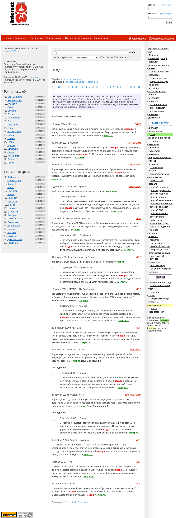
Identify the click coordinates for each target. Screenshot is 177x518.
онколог (152, 170)
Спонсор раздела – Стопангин (160, 277)
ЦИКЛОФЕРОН (15, 218)
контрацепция (157, 111)
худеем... (153, 302)
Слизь (10, 152)
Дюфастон (12, 177)
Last (86, 502)
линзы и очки (156, 180)
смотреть (116, 211)
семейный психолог (160, 246)
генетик (152, 94)
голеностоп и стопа (160, 285)
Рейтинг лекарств (17, 172)
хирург (151, 295)
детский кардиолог (159, 187)
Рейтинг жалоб (15, 91)
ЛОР (150, 52)
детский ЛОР (156, 210)
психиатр (153, 236)
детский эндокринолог (161, 200)
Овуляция (12, 149)
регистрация (166, 5)
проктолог (153, 233)
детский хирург (157, 216)
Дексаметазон (14, 239)
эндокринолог (155, 305)
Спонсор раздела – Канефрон (160, 123)
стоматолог (154, 262)
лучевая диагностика (159, 137)
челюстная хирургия (160, 268)
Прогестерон (14, 180)
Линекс (11, 204)
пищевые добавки (159, 71)
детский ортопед (158, 197)
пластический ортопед (157, 257)
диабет (153, 308)
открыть (108, 135)
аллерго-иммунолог (158, 65)
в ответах (108, 57)
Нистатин (12, 201)
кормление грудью (159, 223)
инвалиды (153, 144)
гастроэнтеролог (157, 91)
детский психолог (159, 207)
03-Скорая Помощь (158, 48)
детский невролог (159, 193)
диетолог (153, 128)
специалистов (35, 77)
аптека (152, 68)
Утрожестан (13, 225)
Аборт (10, 128)
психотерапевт (157, 243)
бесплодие (154, 75)
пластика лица (157, 265)
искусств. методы (159, 81)
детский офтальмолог (161, 203)
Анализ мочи (14, 131)
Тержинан (12, 243)
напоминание (166, 13)
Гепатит (11, 159)
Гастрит (11, 135)
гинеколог (153, 101)
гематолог (153, 98)
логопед (154, 230)
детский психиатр (159, 213)
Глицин (11, 229)
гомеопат (153, 114)
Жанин (11, 194)
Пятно (10, 142)
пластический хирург (159, 253)
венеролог (153, 84)
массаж (152, 161)
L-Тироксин (13, 211)
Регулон (11, 232)
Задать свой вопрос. (15, 38)
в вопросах (123, 57)
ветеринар (153, 88)
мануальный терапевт (159, 157)
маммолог (153, 154)
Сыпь (10, 107)
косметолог (154, 151)
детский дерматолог (160, 190)
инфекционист (156, 131)
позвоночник (156, 167)
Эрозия (11, 145)
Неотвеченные (54, 38)
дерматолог (154, 117)
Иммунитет (13, 155)
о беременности (158, 104)
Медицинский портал (19, 14)
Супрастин (12, 222)
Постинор (12, 191)
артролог (153, 61)
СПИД (153, 134)
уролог (151, 288)
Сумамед (12, 236)
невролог (153, 164)
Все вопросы (36, 38)
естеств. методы (158, 78)
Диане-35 (12, 184)
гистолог (154, 141)
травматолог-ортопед (159, 282)
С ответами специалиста (78, 38)
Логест (10, 187)
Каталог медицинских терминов (81, 82)
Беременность (14, 97)
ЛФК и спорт (154, 55)
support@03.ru (11, 51)
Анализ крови (14, 100)
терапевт (153, 272)
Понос (10, 162)
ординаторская (156, 312)
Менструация (14, 117)
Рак (9, 121)
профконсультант (159, 249)
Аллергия (12, 104)
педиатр (152, 184)
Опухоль (11, 110)
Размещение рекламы (161, 38)
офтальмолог (155, 177)
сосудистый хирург (159, 298)
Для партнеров (137, 38)
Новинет (11, 208)
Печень (11, 138)
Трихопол (12, 198)
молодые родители (160, 226)
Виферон (12, 215)
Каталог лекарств (72, 79)
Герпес (11, 114)
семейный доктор (157, 58)
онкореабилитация (160, 174)
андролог (155, 292)
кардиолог (153, 147)
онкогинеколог (157, 108)
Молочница (13, 124)
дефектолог (156, 220)
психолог (154, 239)
